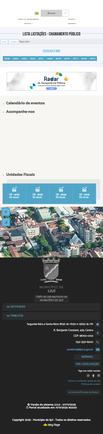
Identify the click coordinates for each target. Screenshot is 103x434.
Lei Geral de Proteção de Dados (83, 392)
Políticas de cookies (90, 384)
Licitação (13, 41)
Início (4, 41)
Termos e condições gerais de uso (84, 381)
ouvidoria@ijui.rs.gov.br (80, 349)
